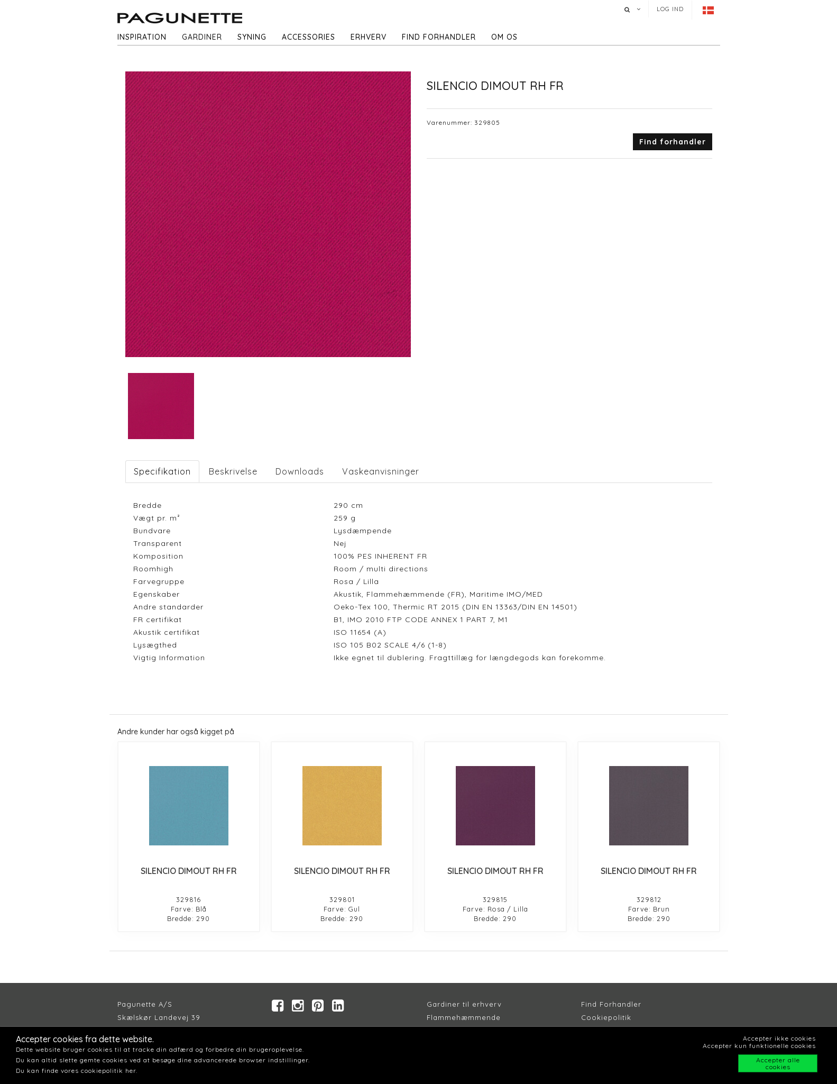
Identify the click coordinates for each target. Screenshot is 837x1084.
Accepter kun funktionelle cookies (759, 1045)
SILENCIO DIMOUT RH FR (189, 871)
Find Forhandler (611, 1004)
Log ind (670, 9)
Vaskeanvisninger (380, 471)
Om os (504, 37)
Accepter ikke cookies (779, 1038)
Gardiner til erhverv (464, 1004)
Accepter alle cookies (778, 1063)
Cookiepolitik (606, 1017)
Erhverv (369, 37)
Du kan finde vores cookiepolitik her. (76, 1070)
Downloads (299, 471)
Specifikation (162, 471)
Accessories (308, 37)
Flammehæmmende (464, 1017)
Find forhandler (439, 37)
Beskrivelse (233, 471)
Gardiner (202, 37)
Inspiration (142, 37)
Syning (251, 37)
